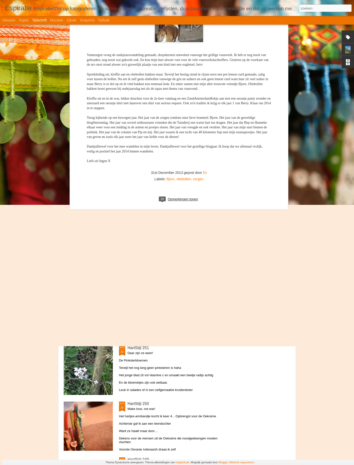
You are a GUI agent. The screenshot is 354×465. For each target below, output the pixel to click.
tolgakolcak (182, 462)
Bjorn (170, 72)
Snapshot (87, 20)
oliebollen (184, 72)
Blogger (223, 462)
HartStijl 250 (138, 404)
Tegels (24, 20)
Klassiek (8, 20)
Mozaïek (56, 20)
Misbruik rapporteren (241, 462)
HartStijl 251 (138, 348)
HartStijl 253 (138, 236)
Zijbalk (71, 20)
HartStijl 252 (138, 292)
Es (205, 66)
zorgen (198, 72)
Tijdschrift (39, 20)
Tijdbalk (104, 20)
